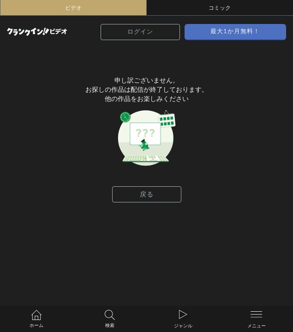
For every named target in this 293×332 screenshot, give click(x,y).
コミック (220, 8)
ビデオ (73, 8)
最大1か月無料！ (235, 31)
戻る (147, 194)
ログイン (140, 32)
